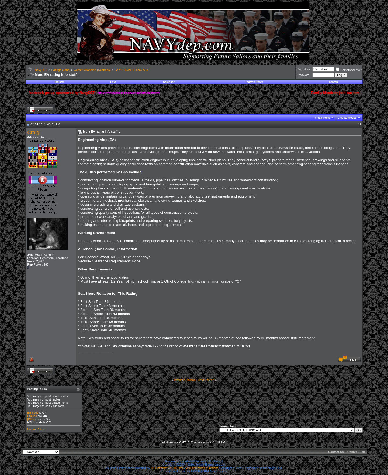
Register (59, 81)
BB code (33, 412)
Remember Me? (349, 70)
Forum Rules (35, 429)
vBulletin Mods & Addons (202, 468)
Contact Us (336, 451)
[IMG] (30, 419)
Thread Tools (321, 117)
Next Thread (206, 380)
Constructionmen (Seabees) (92, 70)
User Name (303, 69)
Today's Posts (254, 81)
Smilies (32, 416)
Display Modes (347, 117)
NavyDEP (41, 70)
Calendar (169, 81)
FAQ (113, 81)
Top (362, 451)
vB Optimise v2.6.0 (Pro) (167, 468)
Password (302, 75)
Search (333, 81)
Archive (351, 451)
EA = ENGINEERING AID (131, 70)
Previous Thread (185, 380)
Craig (33, 132)
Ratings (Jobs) (60, 70)
